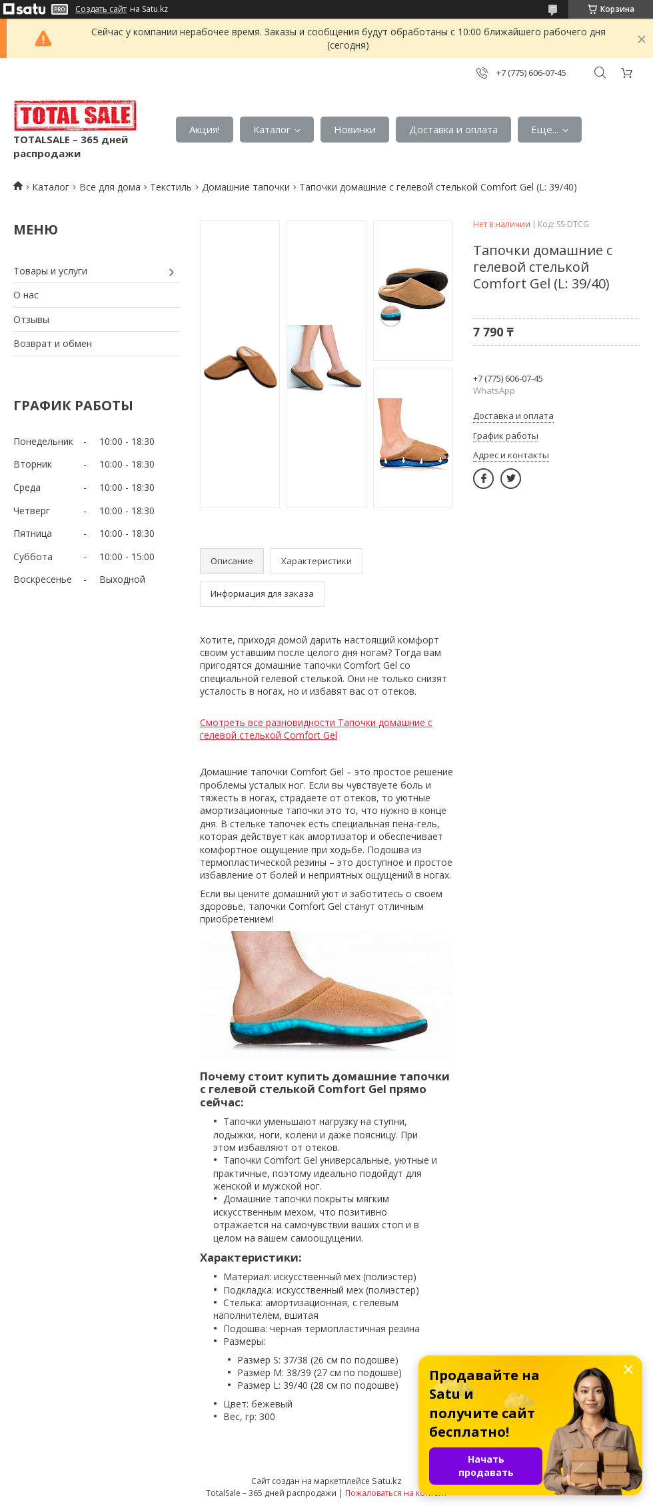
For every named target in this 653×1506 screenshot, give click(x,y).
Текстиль (171, 187)
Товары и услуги (50, 270)
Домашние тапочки (246, 187)
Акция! (204, 129)
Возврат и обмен (52, 343)
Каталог (272, 129)
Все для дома (110, 187)
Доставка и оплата (453, 129)
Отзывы (31, 319)
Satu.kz (387, 1481)
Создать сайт (101, 9)
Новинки (355, 129)
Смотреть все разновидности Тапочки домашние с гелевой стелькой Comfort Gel (316, 729)
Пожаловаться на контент (396, 1493)
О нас (26, 294)
